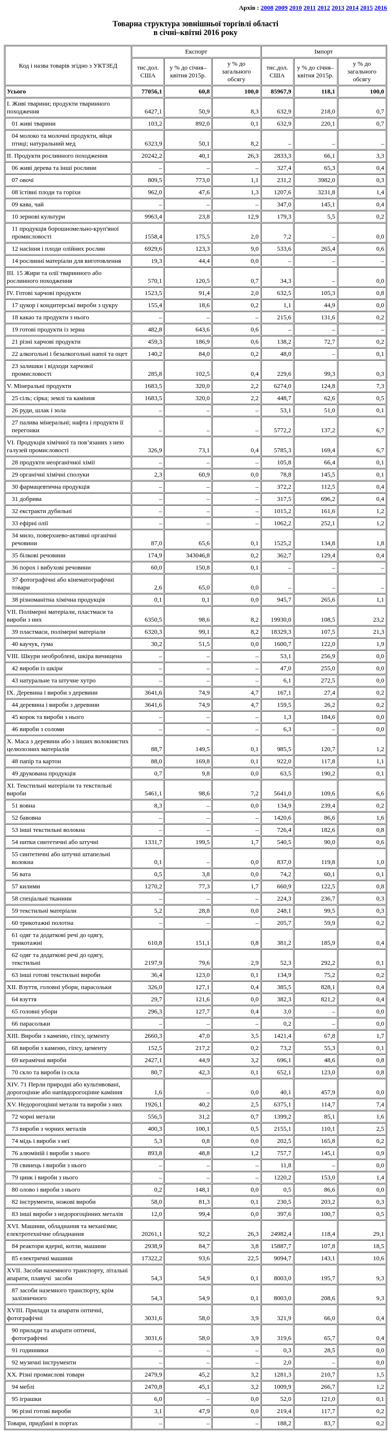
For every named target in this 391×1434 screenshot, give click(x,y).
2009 (281, 7)
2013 (338, 7)
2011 (309, 7)
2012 (323, 7)
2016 (380, 7)
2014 (352, 7)
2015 (366, 7)
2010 (295, 7)
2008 (267, 7)
